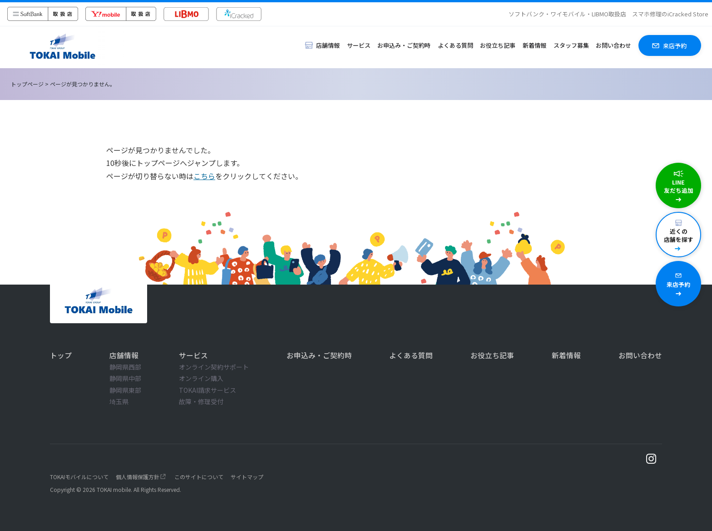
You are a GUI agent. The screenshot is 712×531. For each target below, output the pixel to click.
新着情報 (534, 45)
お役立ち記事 (497, 45)
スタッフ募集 (571, 45)
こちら (204, 175)
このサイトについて (198, 477)
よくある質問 (455, 45)
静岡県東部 (125, 390)
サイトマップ (247, 477)
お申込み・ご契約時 (403, 45)
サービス (359, 45)
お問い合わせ (613, 45)
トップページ (27, 84)
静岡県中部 (125, 378)
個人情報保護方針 (137, 477)
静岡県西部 (125, 366)
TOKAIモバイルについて (79, 477)
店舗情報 (123, 355)
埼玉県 (119, 401)
